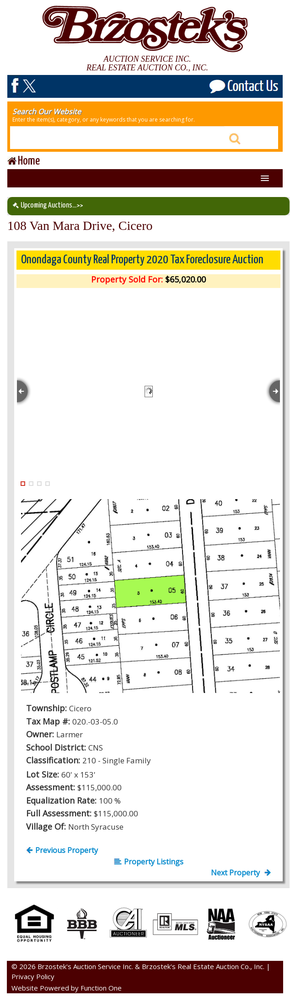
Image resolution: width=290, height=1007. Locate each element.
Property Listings (148, 862)
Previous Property (62, 850)
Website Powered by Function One (66, 987)
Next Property (241, 873)
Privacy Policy (32, 976)
